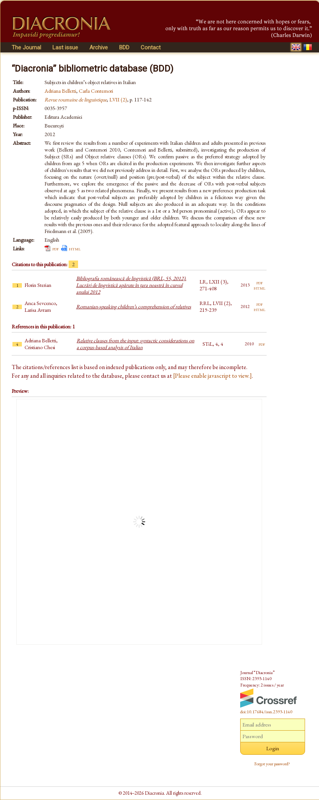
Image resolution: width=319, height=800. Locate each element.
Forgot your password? (272, 763)
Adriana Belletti (60, 90)
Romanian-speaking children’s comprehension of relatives (133, 306)
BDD (124, 47)
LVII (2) (118, 99)
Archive (98, 47)
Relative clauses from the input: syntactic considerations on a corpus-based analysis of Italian (135, 344)
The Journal (26, 47)
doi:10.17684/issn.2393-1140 (266, 712)
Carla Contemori (96, 90)
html (75, 248)
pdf (55, 248)
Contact (151, 47)
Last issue (65, 47)
